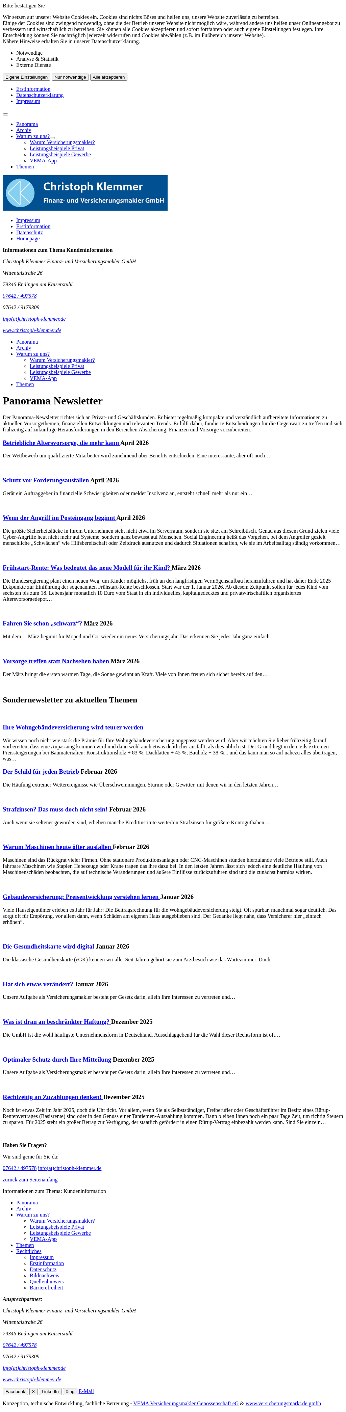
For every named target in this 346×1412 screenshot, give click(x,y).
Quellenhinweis (47, 1281)
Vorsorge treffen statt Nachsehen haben (56, 661)
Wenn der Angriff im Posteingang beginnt (59, 517)
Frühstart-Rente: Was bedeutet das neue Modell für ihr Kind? (87, 567)
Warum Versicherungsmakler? (62, 142)
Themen (25, 166)
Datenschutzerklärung (40, 95)
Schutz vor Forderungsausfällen (46, 480)
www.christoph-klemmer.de (32, 1379)
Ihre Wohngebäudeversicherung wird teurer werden (73, 727)
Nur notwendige (70, 77)
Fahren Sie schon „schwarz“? (43, 623)
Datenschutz (29, 232)
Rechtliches (29, 1251)
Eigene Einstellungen (26, 77)
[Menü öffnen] (5, 114)
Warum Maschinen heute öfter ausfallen (58, 846)
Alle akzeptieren (109, 77)
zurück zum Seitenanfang (30, 1179)
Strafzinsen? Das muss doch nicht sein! (56, 809)
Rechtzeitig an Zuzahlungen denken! (53, 1096)
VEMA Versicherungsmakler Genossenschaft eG (186, 1403)
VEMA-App (43, 160)
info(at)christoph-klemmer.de (69, 1168)
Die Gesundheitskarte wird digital (49, 946)
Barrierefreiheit (46, 1287)
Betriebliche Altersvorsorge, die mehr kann (61, 442)
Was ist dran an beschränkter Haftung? (57, 1021)
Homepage (28, 238)
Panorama (27, 124)
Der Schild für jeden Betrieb (41, 771)
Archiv (23, 130)
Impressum (28, 101)
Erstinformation (33, 89)
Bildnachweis (44, 1275)
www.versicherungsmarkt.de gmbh (283, 1403)
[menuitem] (179, 124)
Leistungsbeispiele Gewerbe (60, 154)
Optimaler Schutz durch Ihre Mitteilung (58, 1059)
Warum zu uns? (33, 136)
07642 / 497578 (19, 1168)
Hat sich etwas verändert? (39, 984)
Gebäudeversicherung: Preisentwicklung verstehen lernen (81, 896)
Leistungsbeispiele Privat (57, 148)
